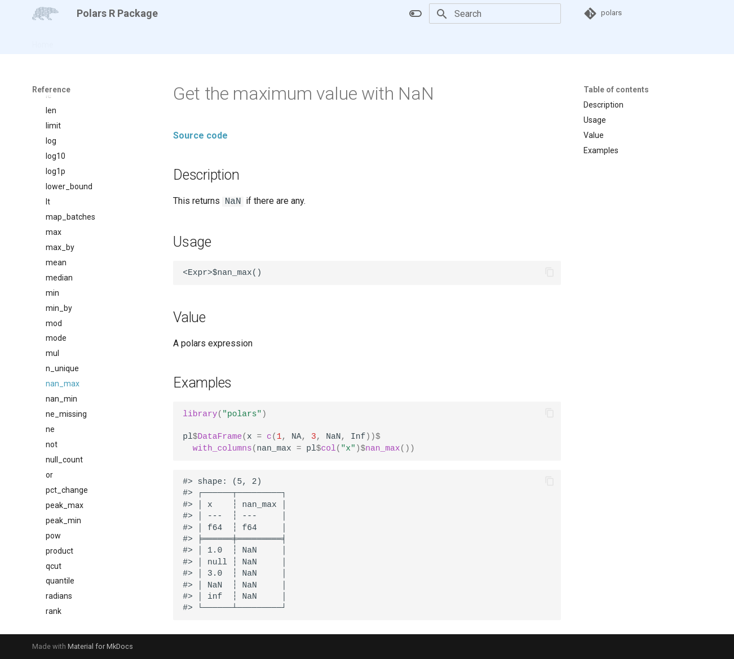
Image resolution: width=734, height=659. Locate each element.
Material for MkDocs (100, 646)
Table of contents (616, 89)
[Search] (495, 13)
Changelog (178, 41)
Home (43, 41)
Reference (126, 41)
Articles (80, 41)
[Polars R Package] (45, 13)
